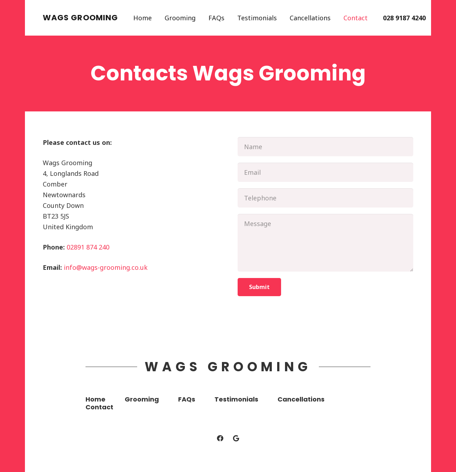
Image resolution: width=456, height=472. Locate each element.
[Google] (236, 438)
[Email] (325, 172)
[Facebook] (220, 438)
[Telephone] (325, 198)
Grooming (142, 399)
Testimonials (236, 399)
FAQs (186, 399)
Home (95, 399)
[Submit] (259, 287)
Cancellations (301, 399)
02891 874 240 (88, 247)
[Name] (325, 146)
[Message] (325, 243)
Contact (99, 407)
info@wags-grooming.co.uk (105, 267)
